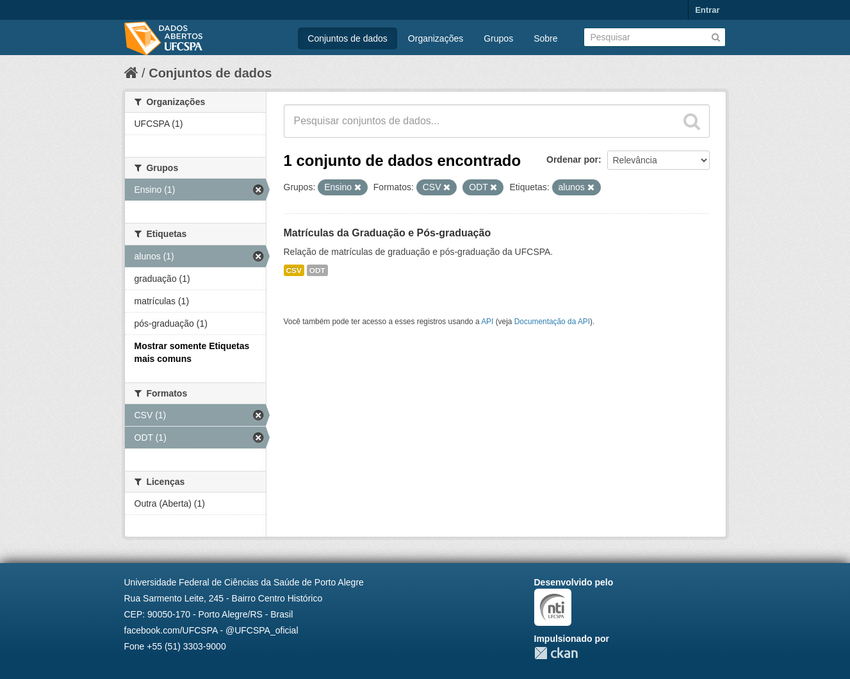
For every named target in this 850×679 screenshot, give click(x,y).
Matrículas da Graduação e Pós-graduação (387, 232)
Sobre (545, 38)
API (487, 321)
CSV (294, 270)
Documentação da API (552, 321)
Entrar (707, 10)
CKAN (556, 653)
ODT (317, 270)
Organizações (435, 38)
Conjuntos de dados (347, 38)
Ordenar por (572, 159)
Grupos (498, 38)
